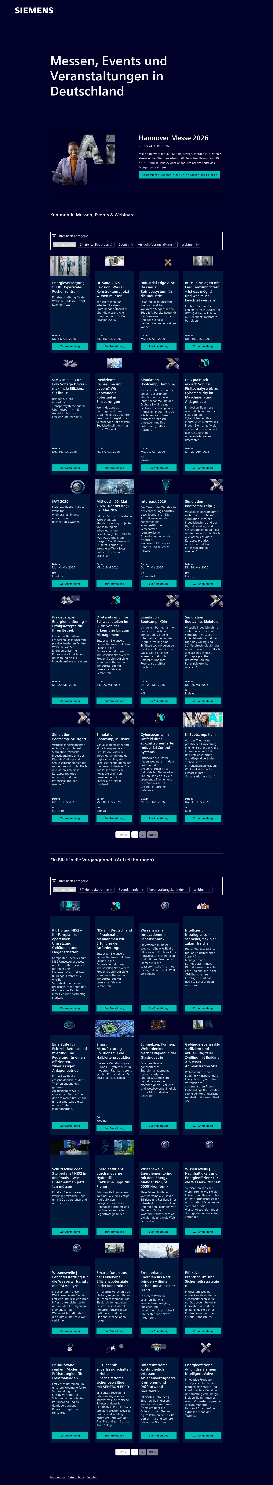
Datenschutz (75, 1477)
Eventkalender (131, 890)
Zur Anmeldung (70, 346)
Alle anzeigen (65, 244)
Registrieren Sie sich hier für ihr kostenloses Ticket (181, 177)
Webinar (191, 244)
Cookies (91, 1477)
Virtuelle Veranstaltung (157, 244)
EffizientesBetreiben (96, 244)
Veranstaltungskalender (168, 890)
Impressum (57, 1477)
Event (126, 244)
